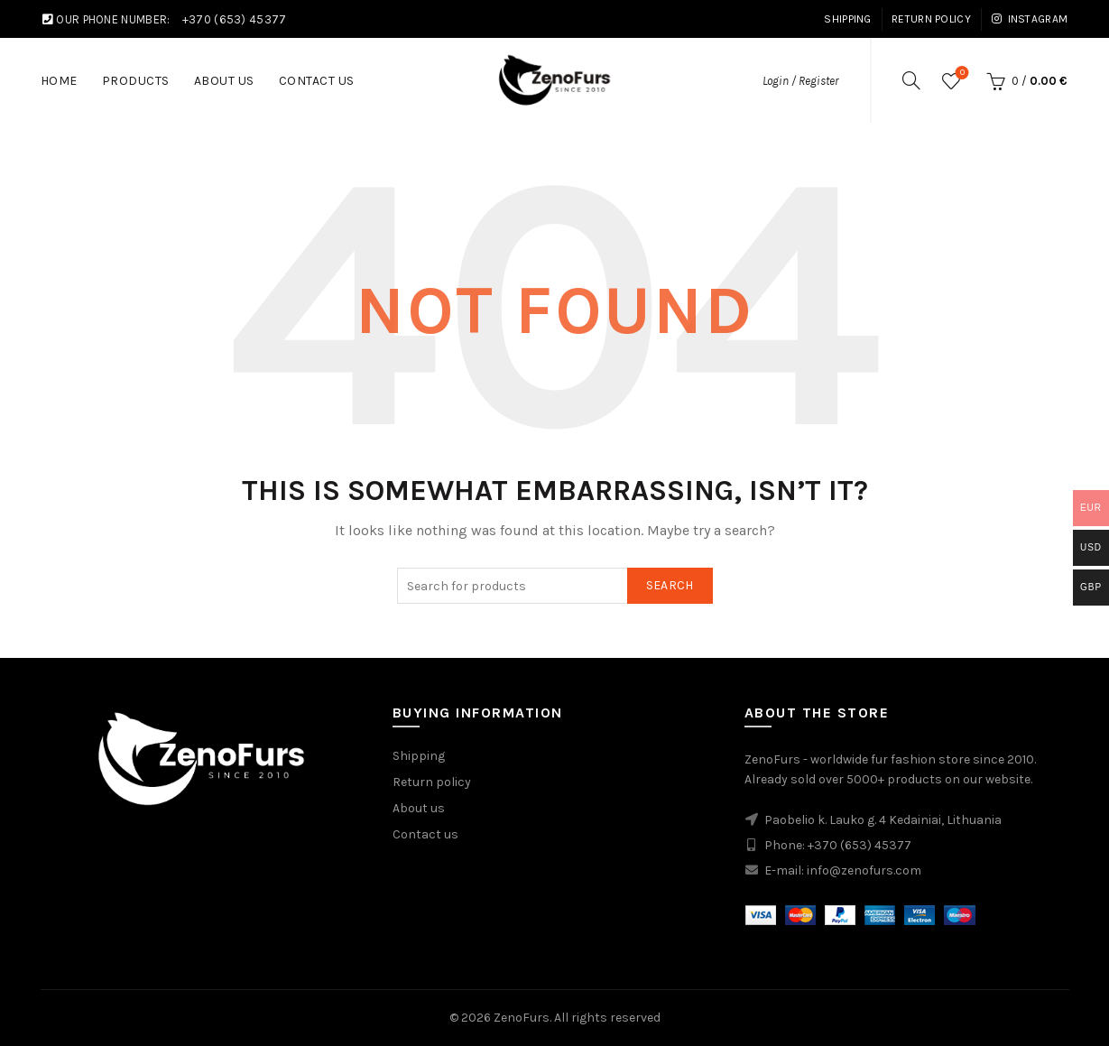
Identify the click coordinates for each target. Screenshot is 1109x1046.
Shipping (847, 19)
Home (59, 80)
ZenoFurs (522, 1017)
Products (136, 80)
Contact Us (317, 80)
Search (670, 585)
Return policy (432, 782)
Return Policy (931, 19)
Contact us (425, 834)
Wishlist (961, 73)
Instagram (1029, 19)
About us (224, 80)
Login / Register (800, 81)
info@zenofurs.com (864, 870)
